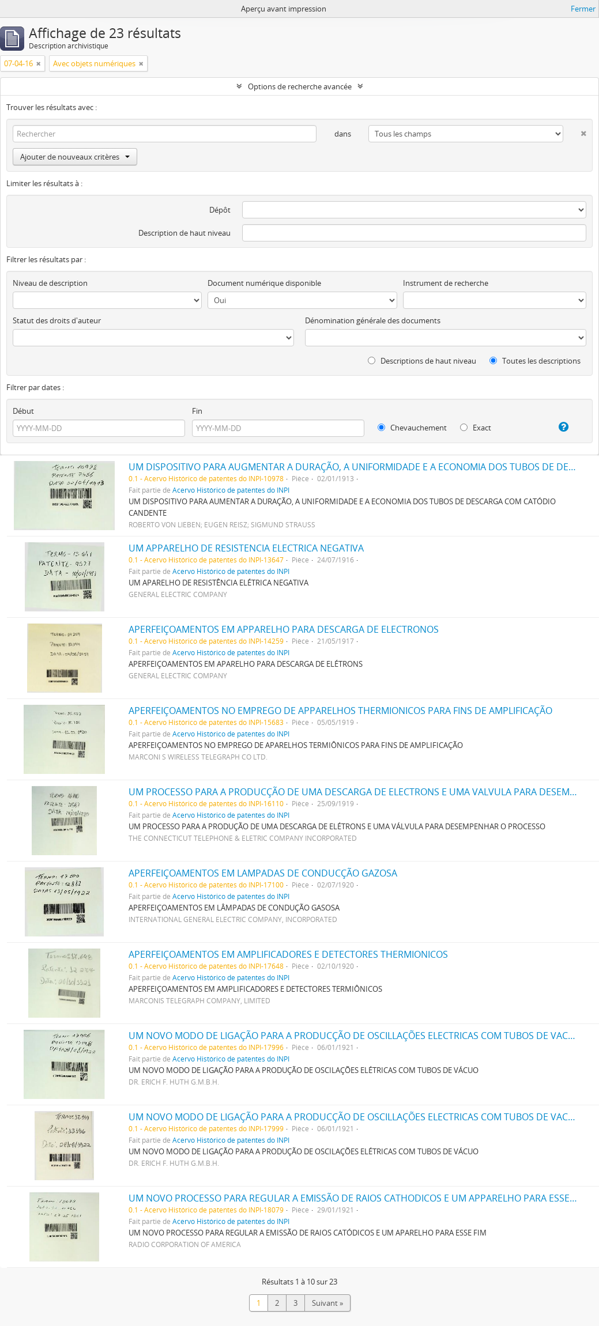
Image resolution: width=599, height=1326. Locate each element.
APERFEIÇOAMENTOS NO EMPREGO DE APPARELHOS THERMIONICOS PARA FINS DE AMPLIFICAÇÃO (340, 710)
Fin (197, 411)
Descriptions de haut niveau (422, 361)
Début (23, 411)
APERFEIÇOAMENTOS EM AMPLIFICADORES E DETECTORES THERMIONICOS (288, 954)
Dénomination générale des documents (372, 320)
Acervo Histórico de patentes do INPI (230, 489)
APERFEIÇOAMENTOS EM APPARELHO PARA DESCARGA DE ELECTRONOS (284, 629)
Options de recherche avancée (300, 86)
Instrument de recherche (445, 283)
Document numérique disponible (264, 283)
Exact (475, 427)
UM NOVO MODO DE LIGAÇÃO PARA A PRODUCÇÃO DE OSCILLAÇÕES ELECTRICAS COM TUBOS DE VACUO (355, 1035)
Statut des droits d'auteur (57, 320)
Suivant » (327, 1303)
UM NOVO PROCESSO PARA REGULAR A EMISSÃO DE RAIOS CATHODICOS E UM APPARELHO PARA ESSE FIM (358, 1198)
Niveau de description (50, 283)
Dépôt (220, 210)
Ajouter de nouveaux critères (75, 157)
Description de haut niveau (184, 233)
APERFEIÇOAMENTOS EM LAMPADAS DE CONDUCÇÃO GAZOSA (263, 873)
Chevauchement (412, 427)
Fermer (583, 8)
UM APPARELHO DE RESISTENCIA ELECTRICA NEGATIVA (246, 548)
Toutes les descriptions (535, 361)
